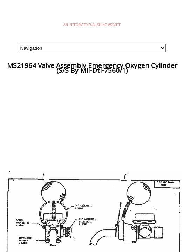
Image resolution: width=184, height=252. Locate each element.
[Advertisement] (92, 122)
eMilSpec (92, 14)
